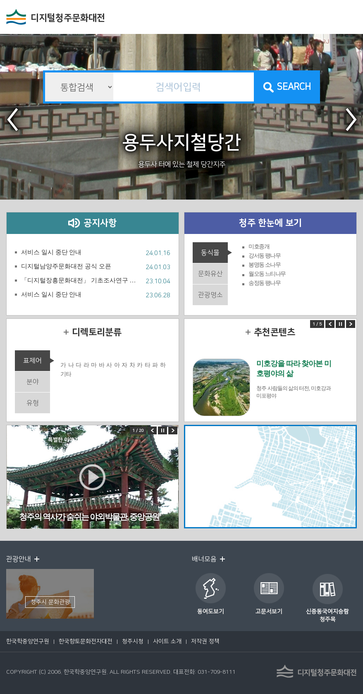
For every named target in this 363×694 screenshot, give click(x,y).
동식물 (210, 252)
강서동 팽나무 (264, 256)
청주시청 (132, 641)
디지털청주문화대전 (68, 18)
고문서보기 (269, 611)
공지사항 (100, 223)
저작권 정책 (205, 641)
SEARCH (294, 87)
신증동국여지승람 (327, 611)
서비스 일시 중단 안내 (51, 252)
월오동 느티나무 (267, 274)
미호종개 (258, 246)
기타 (65, 374)
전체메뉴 (348, 18)
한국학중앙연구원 (27, 641)
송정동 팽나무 (264, 283)
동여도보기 (210, 611)
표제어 (32, 360)
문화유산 (210, 273)
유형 (32, 403)
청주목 (328, 619)
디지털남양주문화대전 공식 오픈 (66, 266)
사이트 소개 (167, 641)
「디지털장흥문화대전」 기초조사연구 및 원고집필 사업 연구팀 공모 (81, 280)
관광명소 (210, 295)
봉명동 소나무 (264, 265)
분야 (32, 382)
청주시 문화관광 (50, 602)
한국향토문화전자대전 (85, 641)
